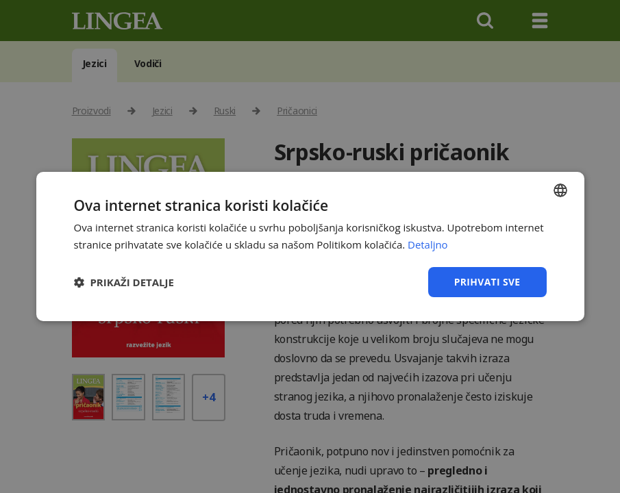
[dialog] (310, 246)
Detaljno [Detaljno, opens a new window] (428, 244)
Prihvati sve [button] (487, 281)
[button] (124, 282)
